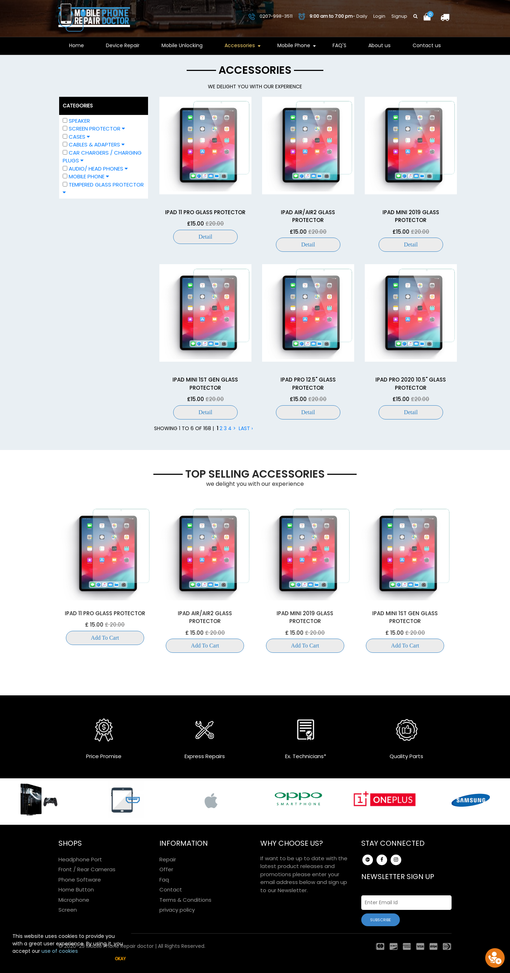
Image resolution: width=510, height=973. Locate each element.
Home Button (76, 889)
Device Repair (123, 45)
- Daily (333, 16)
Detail (205, 237)
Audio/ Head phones (95, 168)
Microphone (73, 899)
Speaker (79, 120)
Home (76, 45)
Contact (170, 889)
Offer (166, 869)
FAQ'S (339, 45)
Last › (246, 428)
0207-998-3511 (271, 16)
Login (379, 16)
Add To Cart (105, 638)
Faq (164, 879)
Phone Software (79, 879)
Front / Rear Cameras (86, 869)
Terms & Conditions (185, 899)
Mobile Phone (293, 45)
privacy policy (177, 909)
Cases (76, 136)
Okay (120, 959)
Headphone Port (80, 859)
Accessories (240, 45)
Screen (67, 909)
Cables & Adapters (94, 144)
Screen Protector (94, 128)
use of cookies (59, 951)
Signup (399, 16)
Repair (167, 859)
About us (379, 45)
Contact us (427, 45)
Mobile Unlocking (182, 45)
